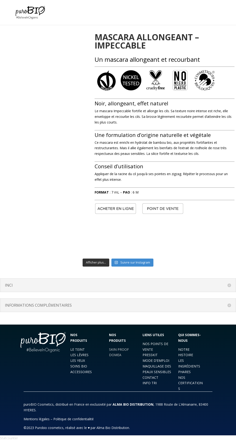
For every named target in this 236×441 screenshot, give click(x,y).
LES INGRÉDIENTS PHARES (189, 366)
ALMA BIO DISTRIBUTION (133, 404)
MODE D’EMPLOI (156, 360)
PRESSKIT (150, 355)
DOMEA (115, 355)
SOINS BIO (78, 366)
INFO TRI (150, 383)
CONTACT (150, 377)
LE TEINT (77, 349)
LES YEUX (77, 360)
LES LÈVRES (79, 355)
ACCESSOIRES (81, 372)
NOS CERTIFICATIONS (190, 383)
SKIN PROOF (119, 349)
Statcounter (9, 438)
